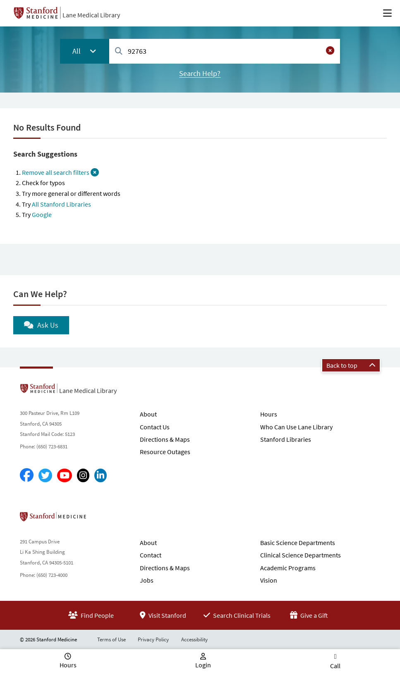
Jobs (146, 580)
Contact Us (155, 427)
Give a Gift (309, 615)
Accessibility (194, 639)
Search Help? (199, 73)
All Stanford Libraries (61, 204)
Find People (91, 615)
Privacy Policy (153, 639)
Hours (268, 414)
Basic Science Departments (297, 542)
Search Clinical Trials (237, 615)
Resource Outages (165, 452)
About (148, 414)
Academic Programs (288, 568)
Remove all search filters (60, 172)
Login (203, 665)
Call (335, 666)
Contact (150, 555)
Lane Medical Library (91, 15)
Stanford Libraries (285, 439)
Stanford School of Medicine (100, 519)
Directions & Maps (165, 439)
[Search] (118, 51)
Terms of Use (111, 639)
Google (42, 214)
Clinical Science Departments (300, 555)
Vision (268, 580)
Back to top (351, 365)
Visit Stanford (163, 615)
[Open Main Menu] (387, 13)
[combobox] (224, 51)
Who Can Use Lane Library (296, 427)
